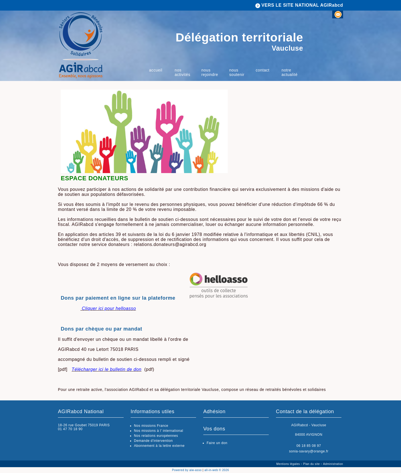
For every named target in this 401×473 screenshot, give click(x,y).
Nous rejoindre (209, 72)
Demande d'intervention (153, 441)
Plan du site (312, 463)
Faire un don (217, 443)
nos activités (182, 72)
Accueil (155, 70)
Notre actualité (290, 72)
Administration (333, 463)
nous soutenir (236, 72)
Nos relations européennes (156, 436)
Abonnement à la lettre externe (159, 446)
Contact (262, 70)
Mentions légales (288, 463)
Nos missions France (151, 426)
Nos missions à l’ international (158, 431)
